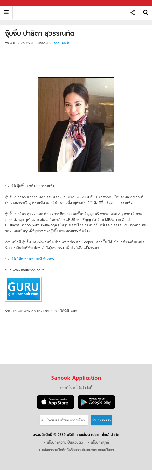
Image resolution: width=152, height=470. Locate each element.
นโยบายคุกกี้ (100, 443)
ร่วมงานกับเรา (101, 420)
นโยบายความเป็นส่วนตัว (65, 443)
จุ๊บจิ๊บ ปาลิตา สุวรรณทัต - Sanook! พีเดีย (71, 12)
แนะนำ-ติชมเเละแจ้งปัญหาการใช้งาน (64, 420)
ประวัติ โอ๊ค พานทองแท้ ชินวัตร (29, 259)
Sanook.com (15, 3)
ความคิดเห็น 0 (63, 43)
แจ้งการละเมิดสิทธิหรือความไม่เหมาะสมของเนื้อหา (78, 450)
